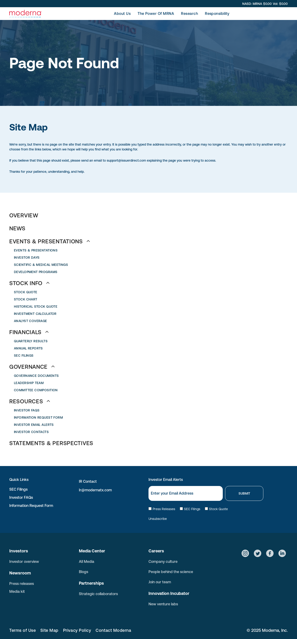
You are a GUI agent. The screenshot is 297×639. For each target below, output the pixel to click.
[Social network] (245, 554)
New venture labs (163, 604)
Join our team (159, 582)
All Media (86, 561)
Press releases (21, 583)
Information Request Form (31, 505)
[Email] (185, 493)
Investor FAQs (21, 497)
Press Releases (161, 509)
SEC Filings (18, 489)
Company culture (163, 561)
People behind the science (170, 572)
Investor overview (24, 561)
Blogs (83, 572)
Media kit (17, 591)
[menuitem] (122, 13)
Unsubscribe (157, 519)
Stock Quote (216, 509)
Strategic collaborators (98, 594)
